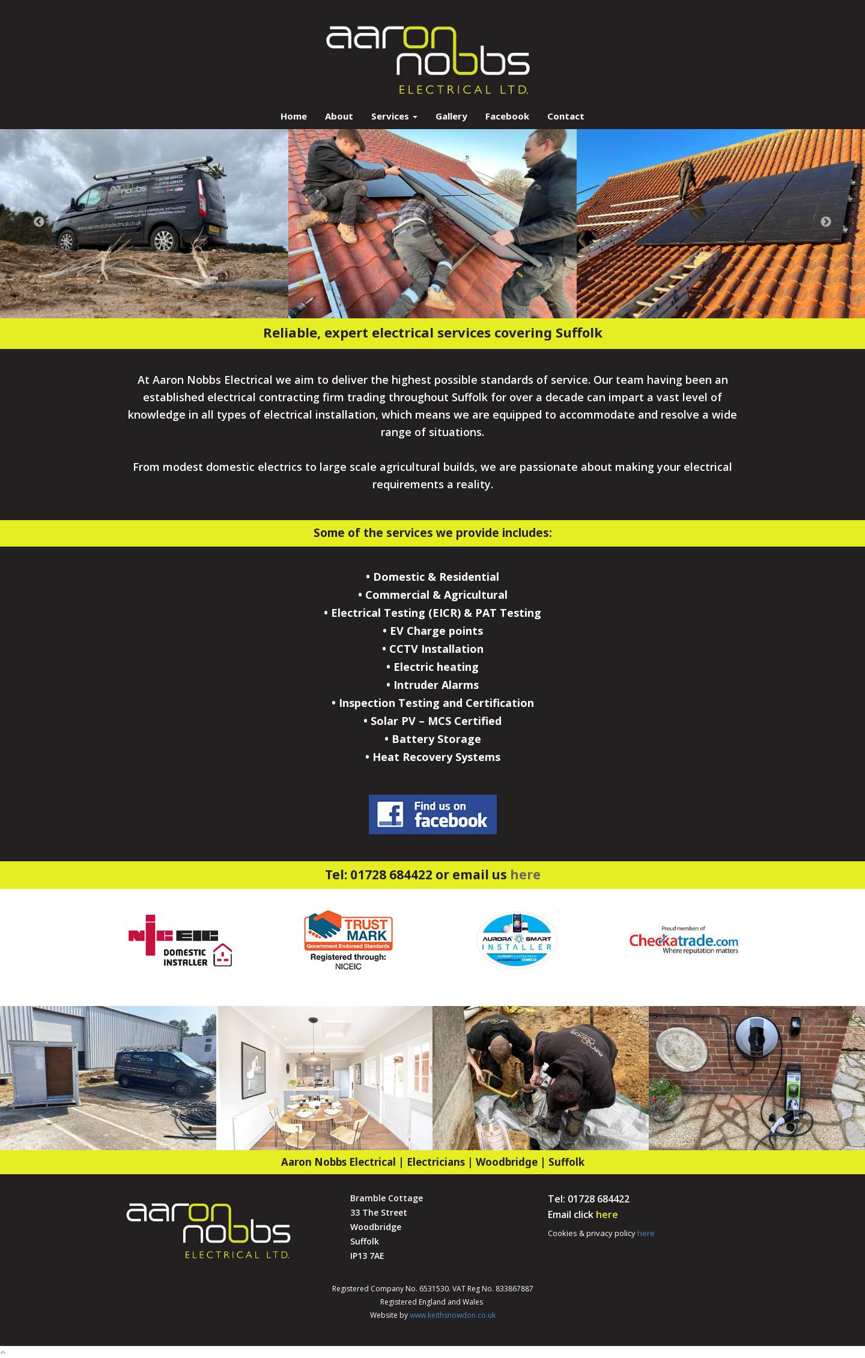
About (339, 116)
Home (294, 116)
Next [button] (826, 222)
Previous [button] (39, 222)
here (525, 874)
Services (394, 116)
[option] (144, 222)
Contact (565, 116)
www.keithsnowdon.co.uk (452, 1315)
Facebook (507, 116)
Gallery (451, 116)
